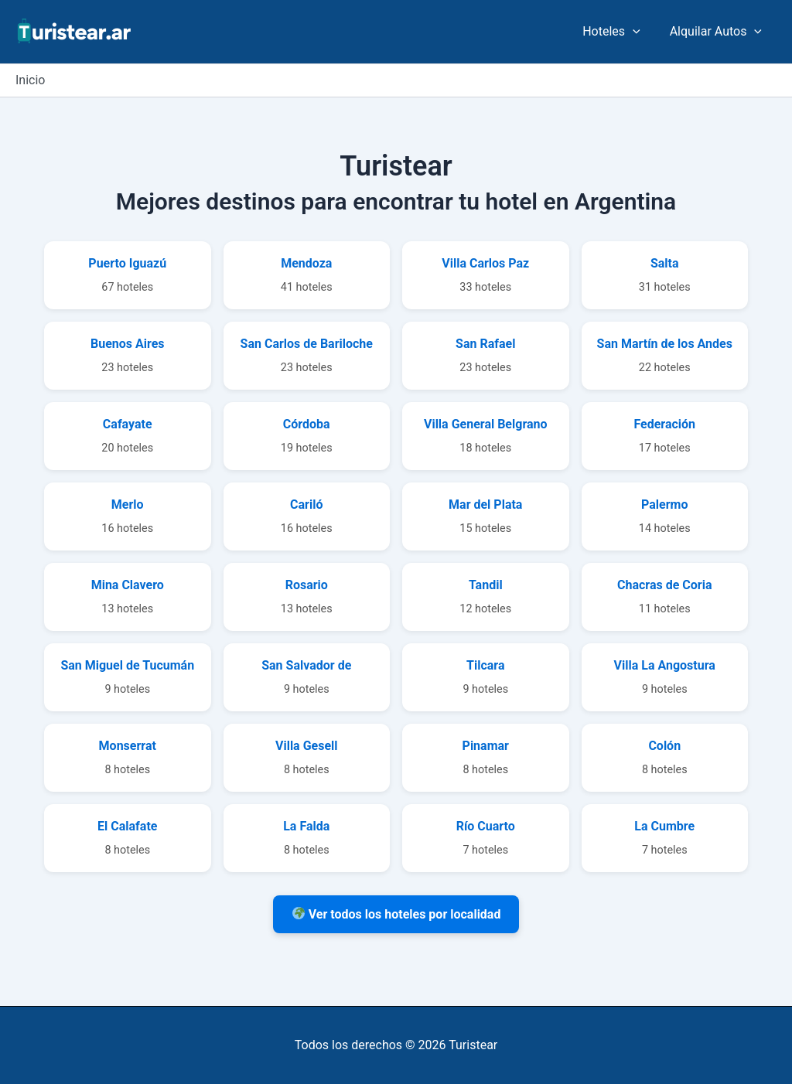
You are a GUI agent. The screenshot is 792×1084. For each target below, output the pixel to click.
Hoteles (618, 32)
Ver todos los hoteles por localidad (396, 914)
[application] (639, 32)
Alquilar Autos (718, 32)
